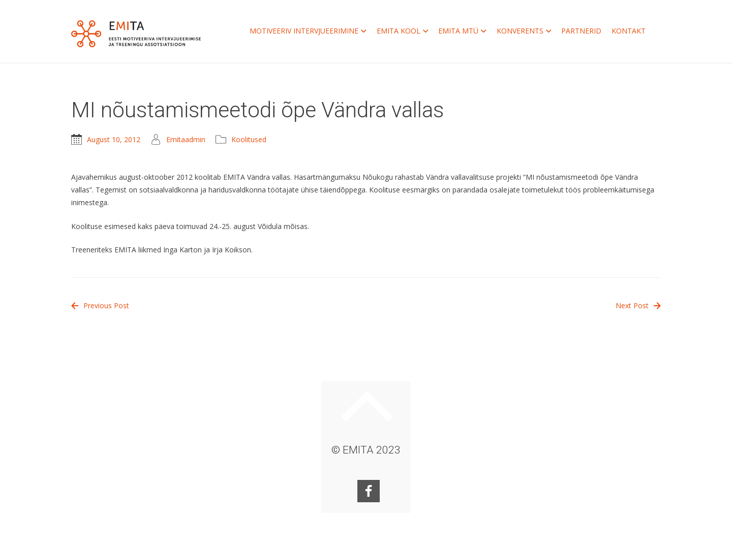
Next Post (638, 305)
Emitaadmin (185, 139)
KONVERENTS (524, 31)
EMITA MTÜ (462, 31)
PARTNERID (581, 31)
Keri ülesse (367, 406)
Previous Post (100, 305)
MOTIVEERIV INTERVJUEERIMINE (308, 31)
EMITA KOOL (403, 31)
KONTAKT (629, 31)
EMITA (136, 33)
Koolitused (248, 139)
